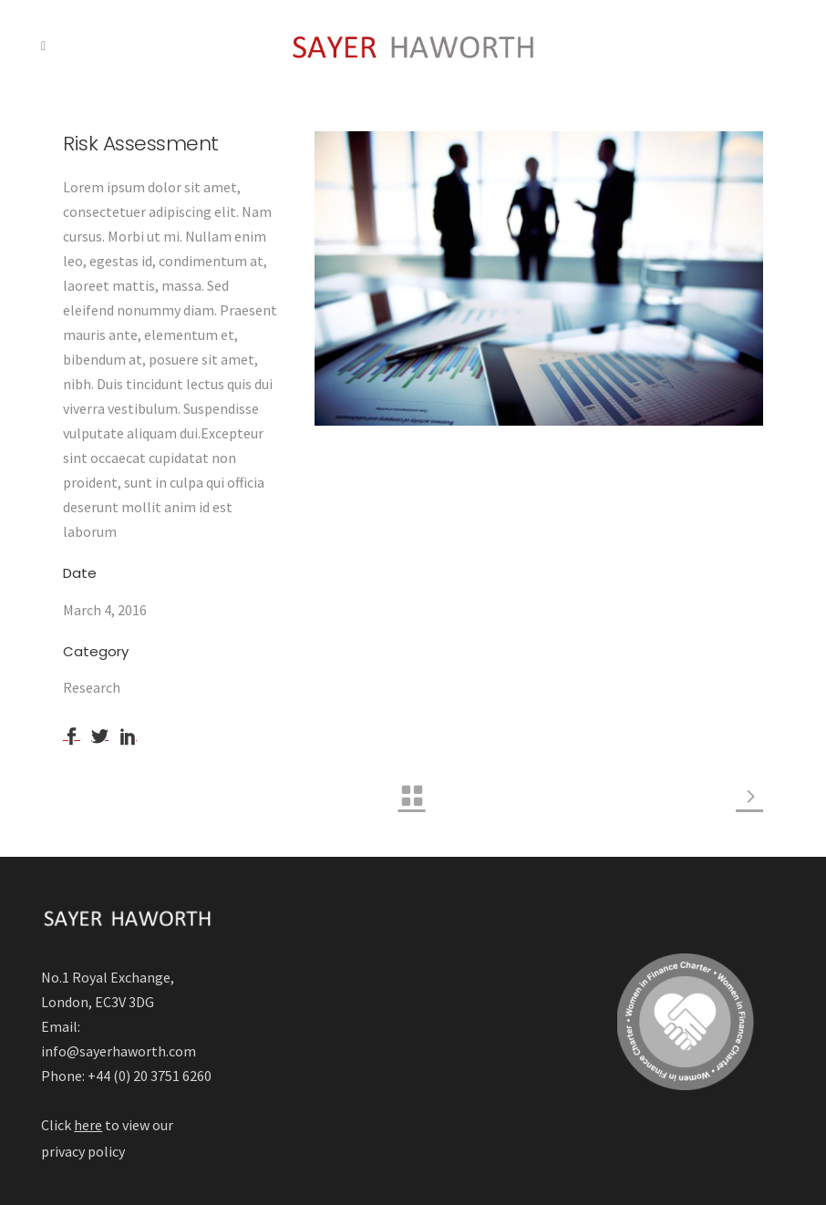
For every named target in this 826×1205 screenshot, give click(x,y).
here (88, 1125)
